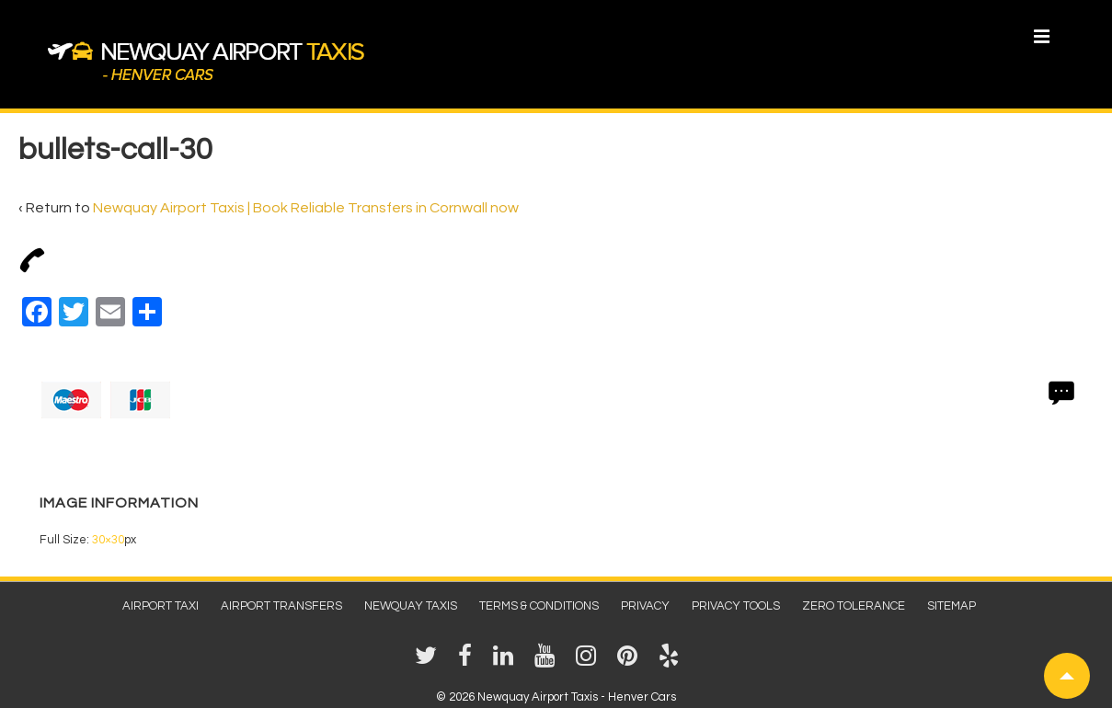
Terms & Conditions (539, 606)
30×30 (108, 539)
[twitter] (429, 662)
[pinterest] (631, 662)
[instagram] (589, 662)
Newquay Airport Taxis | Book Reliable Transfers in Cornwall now (306, 207)
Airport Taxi (160, 606)
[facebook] (468, 662)
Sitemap (951, 606)
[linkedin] (507, 662)
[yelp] (671, 662)
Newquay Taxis (410, 606)
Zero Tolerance (853, 606)
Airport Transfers (281, 606)
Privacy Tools (736, 606)
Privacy (645, 606)
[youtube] (548, 662)
